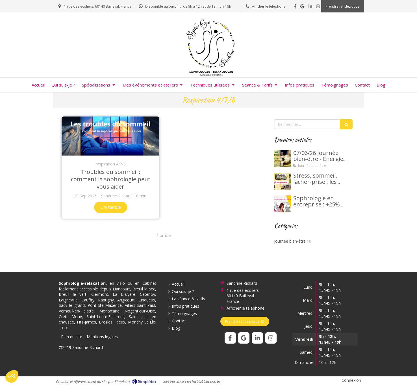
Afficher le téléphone (268, 6)
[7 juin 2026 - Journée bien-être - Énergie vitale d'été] (282, 158)
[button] (12, 376)
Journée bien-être (290, 241)
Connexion (351, 380)
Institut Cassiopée (206, 381)
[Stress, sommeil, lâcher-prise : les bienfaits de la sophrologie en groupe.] (282, 181)
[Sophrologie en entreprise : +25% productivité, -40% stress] (282, 203)
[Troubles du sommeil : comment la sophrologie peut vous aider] (110, 136)
